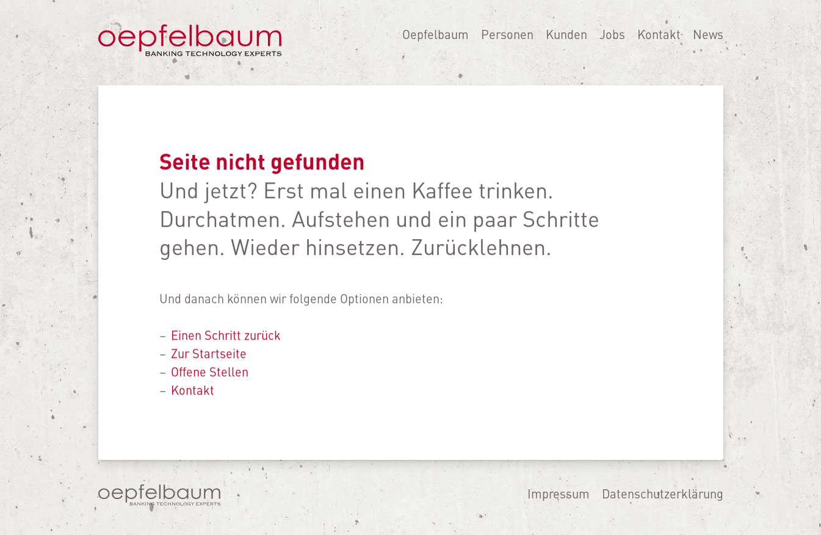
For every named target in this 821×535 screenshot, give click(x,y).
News (708, 40)
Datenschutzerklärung (662, 493)
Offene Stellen (209, 371)
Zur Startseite (209, 353)
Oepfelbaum (435, 40)
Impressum (558, 493)
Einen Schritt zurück (226, 334)
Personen (507, 40)
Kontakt (659, 40)
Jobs (612, 40)
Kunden (566, 40)
